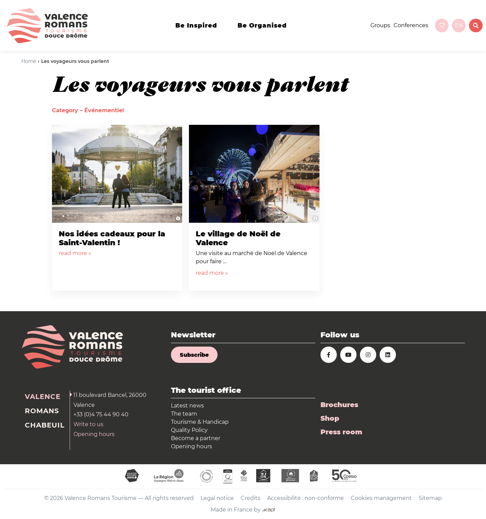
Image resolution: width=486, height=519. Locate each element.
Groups (380, 25)
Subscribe (194, 355)
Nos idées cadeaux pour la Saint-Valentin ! (112, 238)
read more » (75, 253)
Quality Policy (189, 430)
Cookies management (381, 498)
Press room (341, 432)
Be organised (262, 25)
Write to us (88, 424)
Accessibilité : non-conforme (305, 498)
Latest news (187, 405)
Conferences (411, 25)
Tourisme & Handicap (200, 422)
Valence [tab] (42, 396)
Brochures (339, 405)
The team (184, 414)
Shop (329, 418)
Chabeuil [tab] (45, 425)
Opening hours (94, 434)
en (459, 25)
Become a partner (195, 438)
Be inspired (196, 25)
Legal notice (217, 498)
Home (28, 61)
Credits (250, 498)
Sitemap (430, 498)
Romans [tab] (42, 411)
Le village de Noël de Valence (238, 238)
